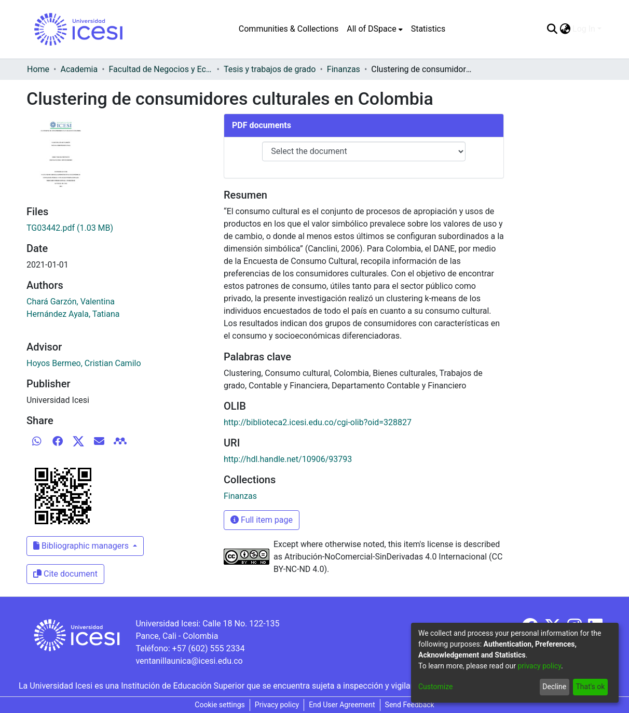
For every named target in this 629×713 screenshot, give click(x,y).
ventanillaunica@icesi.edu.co (188, 661)
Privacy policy (277, 705)
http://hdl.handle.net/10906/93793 (288, 459)
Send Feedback (409, 705)
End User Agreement (342, 705)
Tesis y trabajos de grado (270, 69)
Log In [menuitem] (583, 29)
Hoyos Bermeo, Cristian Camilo (83, 363)
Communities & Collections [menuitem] (288, 29)
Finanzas (343, 69)
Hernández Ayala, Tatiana (72, 314)
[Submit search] (551, 29)
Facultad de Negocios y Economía (161, 69)
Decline (554, 686)
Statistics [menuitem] (428, 29)
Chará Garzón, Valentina (70, 301)
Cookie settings (220, 705)
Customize (435, 686)
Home (38, 69)
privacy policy (539, 666)
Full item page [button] (261, 520)
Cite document (65, 574)
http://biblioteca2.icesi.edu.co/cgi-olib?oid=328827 (318, 422)
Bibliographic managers (82, 546)
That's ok (590, 686)
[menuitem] (374, 29)
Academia (79, 69)
